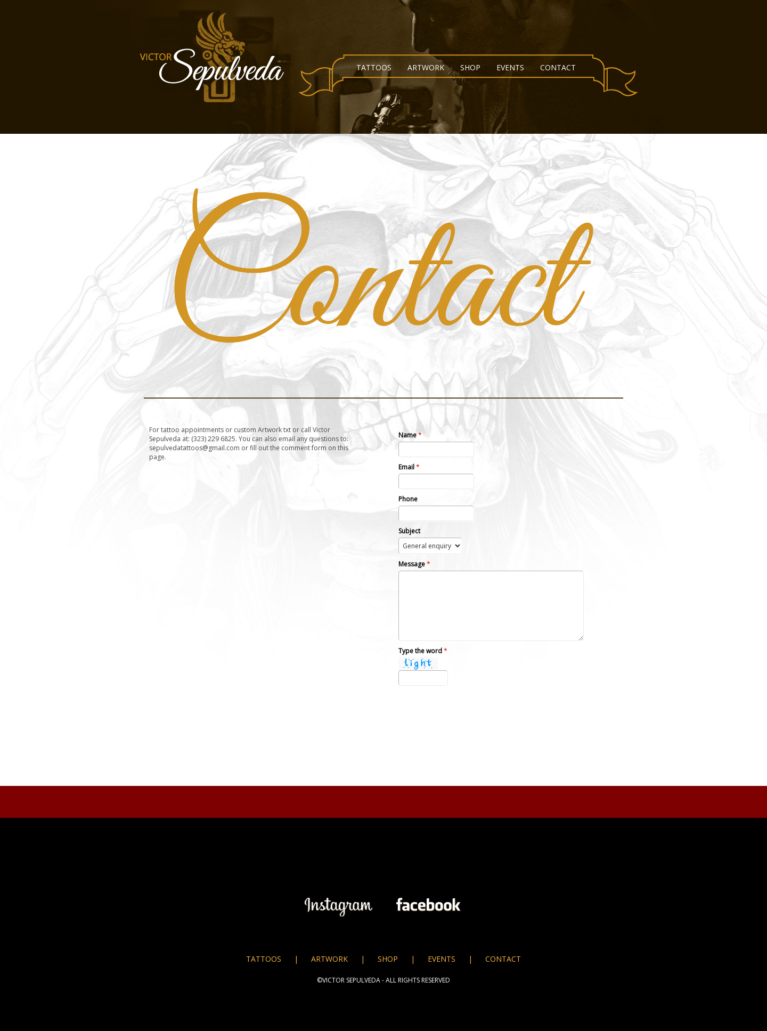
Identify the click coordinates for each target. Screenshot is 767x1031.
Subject (409, 530)
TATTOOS (373, 67)
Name (410, 435)
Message (414, 564)
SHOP (470, 67)
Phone (408, 499)
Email (409, 467)
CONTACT (558, 67)
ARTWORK (425, 67)
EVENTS (510, 67)
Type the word (422, 650)
